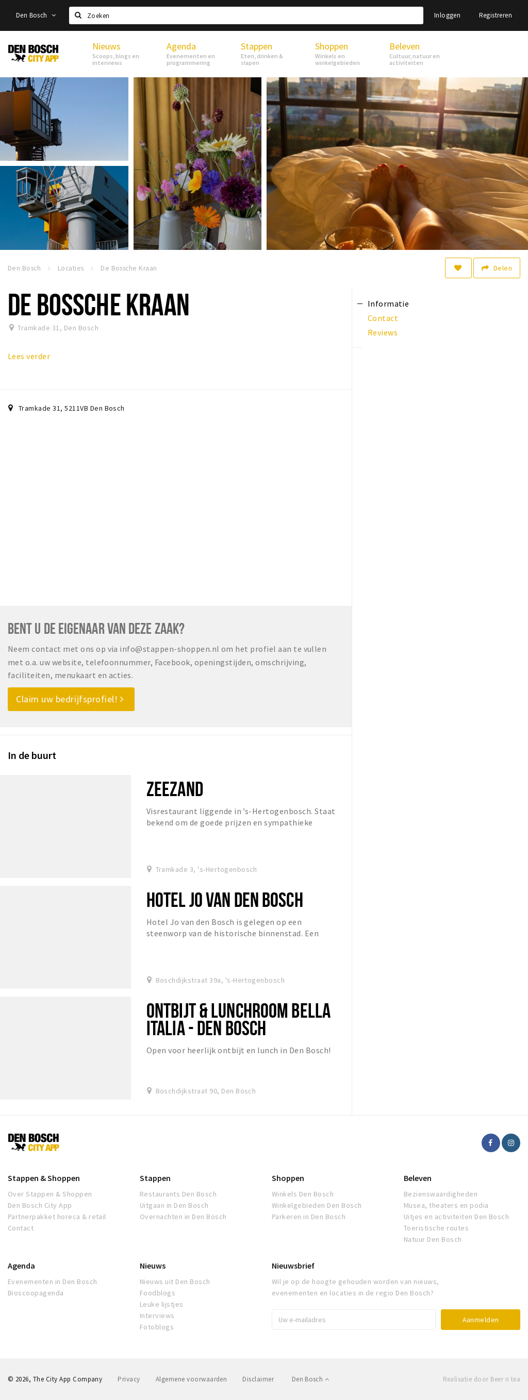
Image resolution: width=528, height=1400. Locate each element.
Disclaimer (258, 1379)
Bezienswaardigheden (440, 1194)
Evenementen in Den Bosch (52, 1281)
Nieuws (153, 1265)
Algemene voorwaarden (191, 1379)
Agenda (21, 1265)
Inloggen (447, 15)
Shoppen (288, 1178)
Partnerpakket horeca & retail (57, 1216)
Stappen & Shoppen (44, 1178)
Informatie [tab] (388, 303)
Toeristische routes (436, 1228)
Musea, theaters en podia (446, 1205)
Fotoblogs (157, 1326)
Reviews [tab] (383, 332)
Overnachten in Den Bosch (183, 1216)
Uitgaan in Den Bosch (174, 1205)
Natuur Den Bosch (433, 1239)
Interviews (157, 1315)
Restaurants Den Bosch (178, 1194)
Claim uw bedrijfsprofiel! (70, 699)
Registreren (495, 15)
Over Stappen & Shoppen (50, 1194)
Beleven (418, 1178)
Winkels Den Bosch (303, 1194)
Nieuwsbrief (293, 1265)
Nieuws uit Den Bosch (175, 1281)
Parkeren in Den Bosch (308, 1216)
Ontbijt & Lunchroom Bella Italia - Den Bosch (238, 1019)
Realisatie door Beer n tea (481, 1379)
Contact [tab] (383, 318)
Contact (21, 1228)
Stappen (155, 1178)
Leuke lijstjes (162, 1304)
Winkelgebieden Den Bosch (317, 1205)
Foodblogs (157, 1292)
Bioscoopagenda (36, 1292)
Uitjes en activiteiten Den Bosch (456, 1216)
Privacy (129, 1379)
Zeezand (174, 789)
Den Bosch (36, 15)
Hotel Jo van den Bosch (224, 899)
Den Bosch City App (40, 1205)
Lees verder (29, 356)
